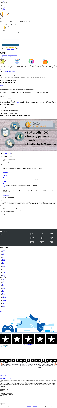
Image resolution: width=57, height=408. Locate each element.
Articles (3, 1)
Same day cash (5, 157)
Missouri (3, 262)
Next (56, 364)
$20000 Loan (32, 242)
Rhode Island (4, 301)
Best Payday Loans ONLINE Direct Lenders (8, 70)
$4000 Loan (41, 238)
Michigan (3, 260)
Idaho (3, 254)
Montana (3, 263)
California (3, 250)
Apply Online (5, 175)
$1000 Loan (32, 237)
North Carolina (4, 297)
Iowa (2, 256)
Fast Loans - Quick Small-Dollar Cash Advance (8, 71)
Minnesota (3, 291)
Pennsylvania (4, 300)
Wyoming (3, 276)
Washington (3, 274)
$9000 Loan (32, 241)
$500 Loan (41, 234)
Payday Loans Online (3, 375)
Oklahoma (3, 268)
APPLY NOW (2, 311)
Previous (1, 364)
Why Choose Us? (4, 72)
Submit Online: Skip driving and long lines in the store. (9, 55)
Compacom (17, 102)
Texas (3, 273)
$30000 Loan (51, 242)
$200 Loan (41, 233)
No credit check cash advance (7, 153)
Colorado (3, 251)
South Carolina (4, 271)
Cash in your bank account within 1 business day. (9, 56)
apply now (1, 17)
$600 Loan (51, 234)
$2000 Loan (51, 237)
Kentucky (3, 288)
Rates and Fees (4, 7)
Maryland (3, 259)
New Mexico (3, 266)
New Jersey (3, 265)
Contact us (3, 9)
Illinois (3, 285)
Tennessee (3, 272)
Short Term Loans (4, 2)
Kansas (3, 257)
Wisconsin (3, 275)
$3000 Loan (32, 238)
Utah (2, 304)
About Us (3, 10)
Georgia (3, 253)
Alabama (3, 279)
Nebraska (3, 294)
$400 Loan (31, 234)
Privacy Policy (8, 49)
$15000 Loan (51, 241)
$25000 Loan (42, 242)
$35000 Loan (32, 243)
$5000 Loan (51, 238)
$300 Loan (51, 233)
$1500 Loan (41, 237)
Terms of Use (12, 49)
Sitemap (10, 378)
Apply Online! (2, 228)
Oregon (3, 269)
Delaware (3, 282)
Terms (3, 8)
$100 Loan (31, 233)
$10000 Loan (42, 241)
